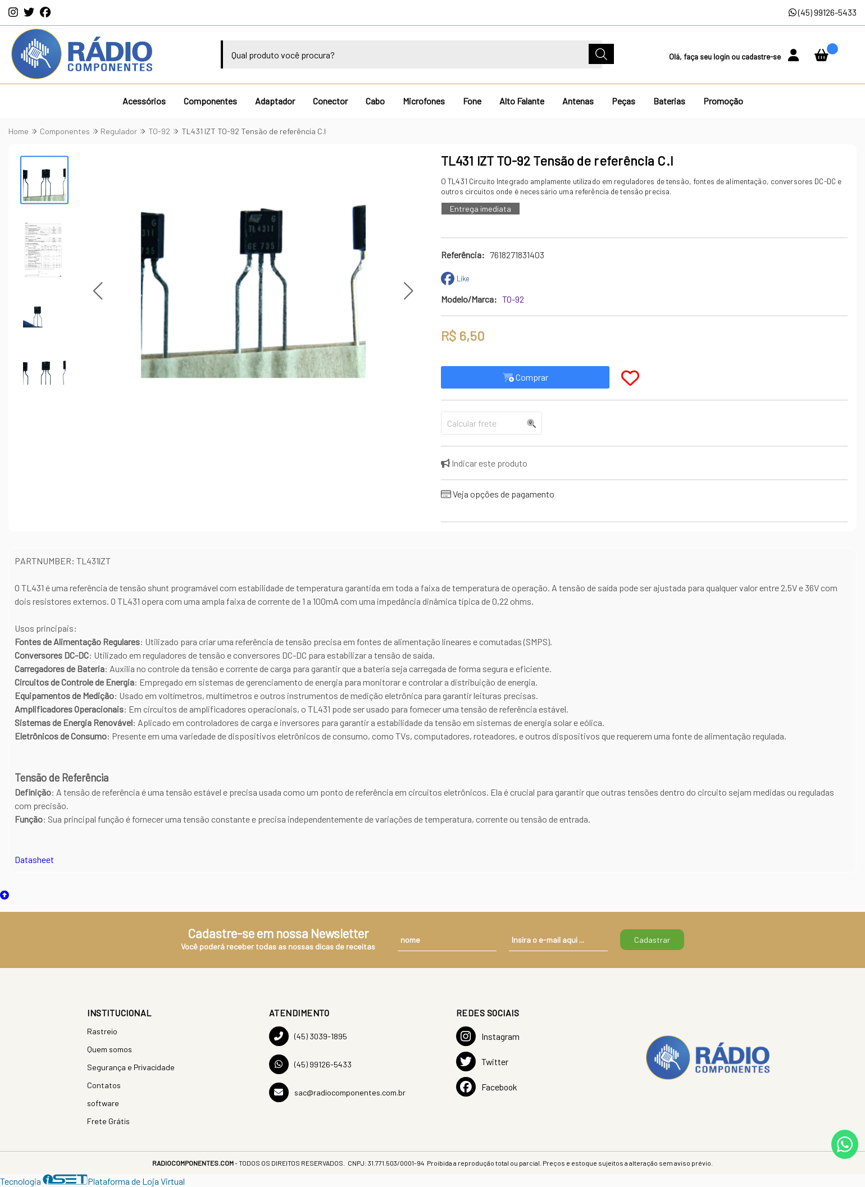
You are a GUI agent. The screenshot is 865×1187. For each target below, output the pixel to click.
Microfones (424, 100)
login (722, 56)
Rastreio (102, 1031)
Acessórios (144, 100)
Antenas (578, 100)
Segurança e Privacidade (131, 1067)
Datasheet (34, 859)
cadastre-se (761, 56)
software (103, 1103)
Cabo (375, 100)
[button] (98, 291)
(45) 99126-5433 (823, 12)
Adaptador (275, 100)
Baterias (669, 100)
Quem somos (109, 1049)
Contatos (104, 1085)
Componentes (210, 100)
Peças (623, 100)
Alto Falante (521, 100)
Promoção (723, 100)
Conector (330, 100)
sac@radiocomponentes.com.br (337, 1092)
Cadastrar (652, 939)
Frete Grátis (108, 1121)
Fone (472, 100)
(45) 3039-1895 (308, 1036)
